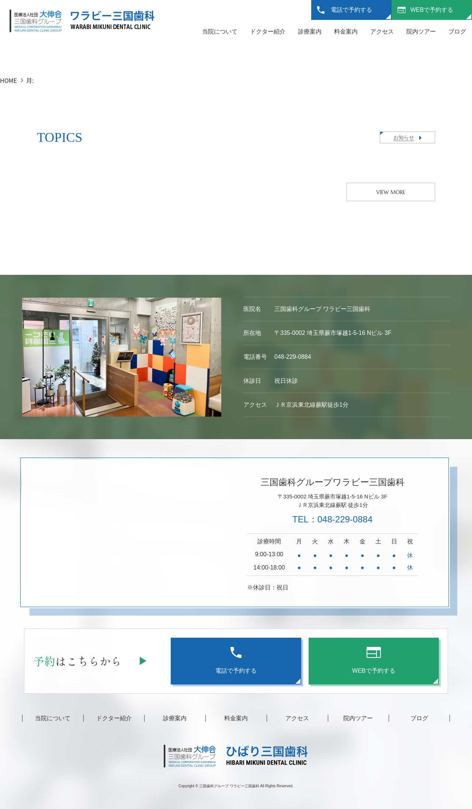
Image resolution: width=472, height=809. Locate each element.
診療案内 (310, 31)
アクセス (382, 31)
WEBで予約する (431, 10)
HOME (8, 80)
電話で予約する (351, 10)
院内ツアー (421, 31)
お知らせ (403, 137)
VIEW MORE (391, 192)
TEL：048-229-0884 (332, 519)
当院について (219, 31)
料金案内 (346, 31)
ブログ (457, 31)
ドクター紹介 (267, 31)
